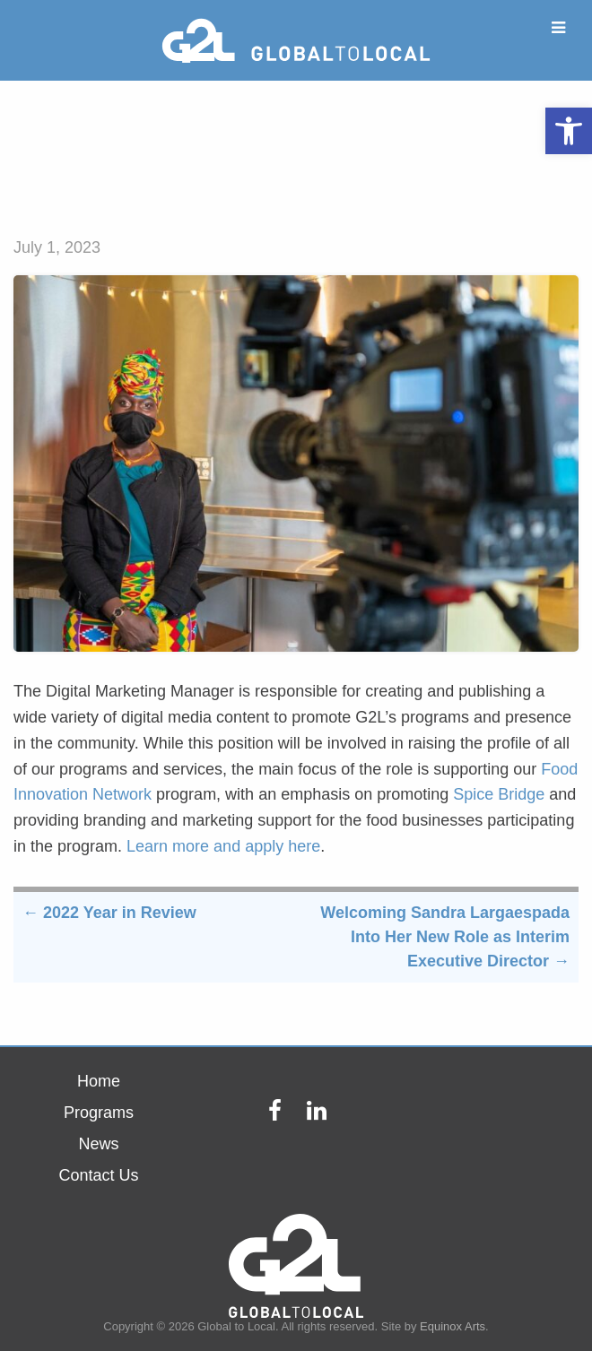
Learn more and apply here (223, 846)
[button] (568, 131)
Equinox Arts (452, 1326)
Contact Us (98, 1175)
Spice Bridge (498, 794)
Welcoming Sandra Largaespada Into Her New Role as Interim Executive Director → (445, 937)
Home (98, 1081)
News (98, 1144)
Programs (99, 1113)
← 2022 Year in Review (109, 913)
